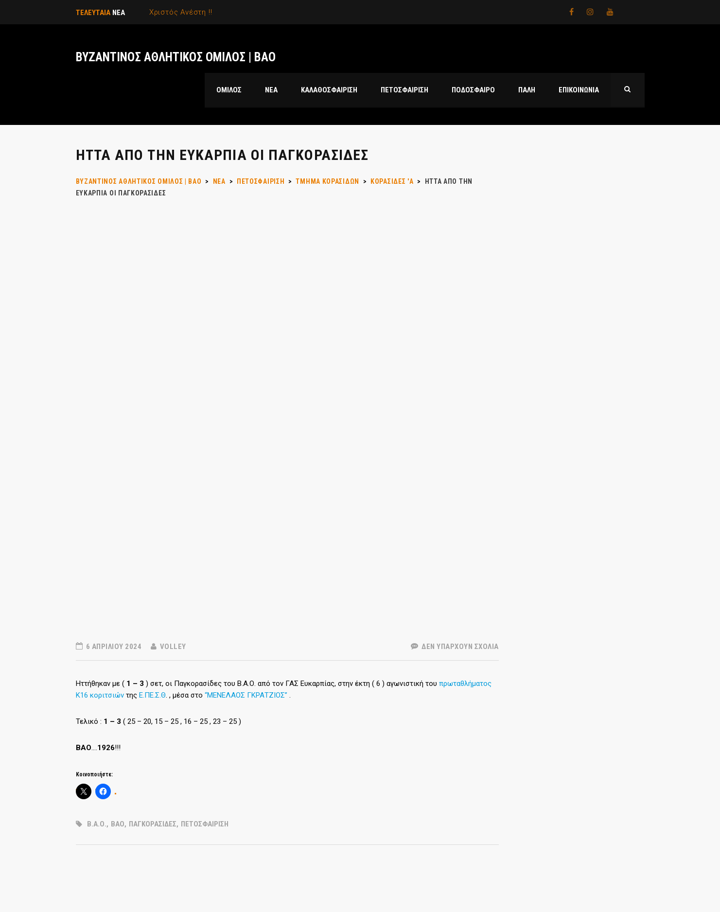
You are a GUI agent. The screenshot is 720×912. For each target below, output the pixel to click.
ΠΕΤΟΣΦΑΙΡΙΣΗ (204, 824)
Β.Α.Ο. (96, 824)
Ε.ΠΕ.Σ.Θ (152, 695)
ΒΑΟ (117, 824)
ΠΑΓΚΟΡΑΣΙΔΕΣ (152, 824)
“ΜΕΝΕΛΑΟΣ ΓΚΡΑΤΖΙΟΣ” (246, 695)
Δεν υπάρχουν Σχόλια (455, 646)
